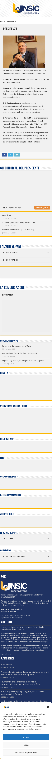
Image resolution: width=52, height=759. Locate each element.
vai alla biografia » (42, 208)
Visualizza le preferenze (26, 752)
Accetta (25, 737)
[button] (47, 707)
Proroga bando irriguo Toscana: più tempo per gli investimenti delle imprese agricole (25, 673)
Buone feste (6, 215)
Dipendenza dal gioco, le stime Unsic (16, 346)
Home (2, 21)
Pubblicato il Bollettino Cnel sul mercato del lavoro (25, 701)
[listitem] (36, 314)
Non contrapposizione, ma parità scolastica (19, 222)
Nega (26, 745)
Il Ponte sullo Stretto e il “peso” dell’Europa (18, 230)
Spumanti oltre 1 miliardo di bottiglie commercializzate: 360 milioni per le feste (20, 683)
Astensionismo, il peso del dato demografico (19, 353)
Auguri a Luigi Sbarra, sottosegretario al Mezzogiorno (23, 361)
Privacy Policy (6, 654)
